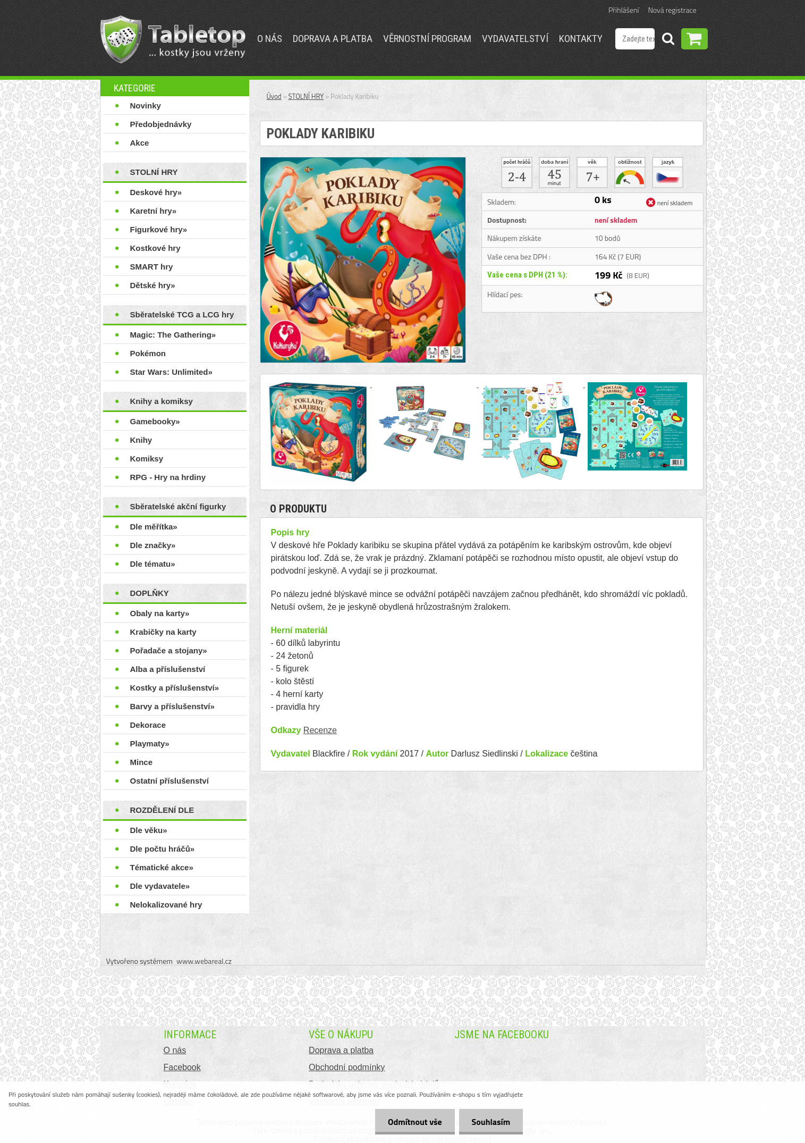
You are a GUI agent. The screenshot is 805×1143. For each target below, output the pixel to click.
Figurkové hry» (159, 229)
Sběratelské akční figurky (178, 506)
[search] (668, 40)
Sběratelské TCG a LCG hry (182, 314)
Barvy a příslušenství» (172, 706)
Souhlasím (490, 1121)
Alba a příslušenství (168, 669)
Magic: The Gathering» (173, 334)
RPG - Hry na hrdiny (168, 477)
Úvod (274, 96)
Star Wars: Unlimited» (171, 371)
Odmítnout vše (413, 1121)
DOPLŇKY (149, 593)
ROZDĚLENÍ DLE (162, 809)
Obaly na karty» (160, 613)
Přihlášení (623, 9)
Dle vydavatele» (160, 885)
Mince (141, 762)
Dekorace (148, 724)
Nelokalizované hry (166, 904)
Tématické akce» (161, 867)
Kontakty (581, 38)
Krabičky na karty (163, 631)
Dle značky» (153, 545)
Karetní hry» (153, 210)
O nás (269, 38)
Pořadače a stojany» (168, 650)
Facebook (182, 1067)
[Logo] (173, 39)
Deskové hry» (156, 192)
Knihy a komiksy (161, 401)
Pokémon (148, 353)
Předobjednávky (161, 124)
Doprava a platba (332, 38)
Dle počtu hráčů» (162, 848)
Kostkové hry (155, 248)
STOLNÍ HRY (154, 172)
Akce (139, 142)
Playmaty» (150, 743)
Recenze (320, 730)
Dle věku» (148, 830)
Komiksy (147, 458)
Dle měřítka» (153, 526)
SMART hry (151, 266)
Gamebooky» (155, 421)
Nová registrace (672, 9)
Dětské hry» (152, 285)
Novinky (145, 105)
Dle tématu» (152, 563)
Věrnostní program (427, 38)
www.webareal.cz (204, 960)
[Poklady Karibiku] (362, 161)
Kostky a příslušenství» (174, 687)
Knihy (141, 439)
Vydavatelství (515, 38)
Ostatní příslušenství (169, 780)
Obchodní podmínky (347, 1067)
